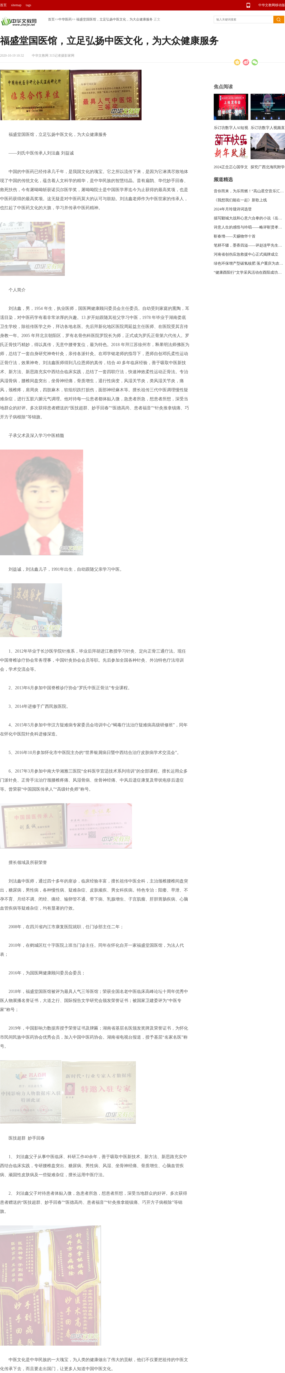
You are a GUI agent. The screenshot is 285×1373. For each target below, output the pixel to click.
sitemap (16, 5)
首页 (3, 5)
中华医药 (65, 19)
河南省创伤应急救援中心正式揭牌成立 (246, 254)
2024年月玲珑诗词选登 (233, 209)
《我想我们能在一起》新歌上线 (240, 200)
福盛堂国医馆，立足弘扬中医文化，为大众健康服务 (114, 19)
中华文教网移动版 (271, 5)
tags (28, 5)
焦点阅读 (223, 86)
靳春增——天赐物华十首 (235, 236)
